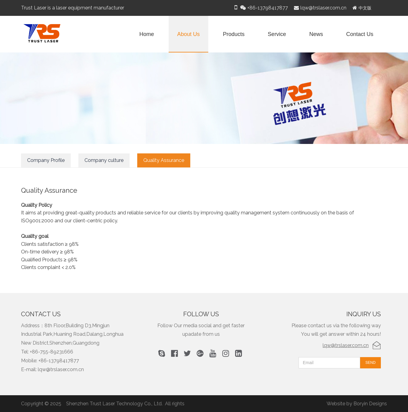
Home (146, 34)
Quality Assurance (163, 160)
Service (277, 34)
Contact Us (359, 34)
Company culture (103, 160)
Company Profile (46, 160)
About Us (188, 34)
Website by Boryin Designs (357, 404)
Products (234, 34)
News (316, 34)
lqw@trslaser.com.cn (346, 345)
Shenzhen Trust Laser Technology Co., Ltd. (114, 404)
